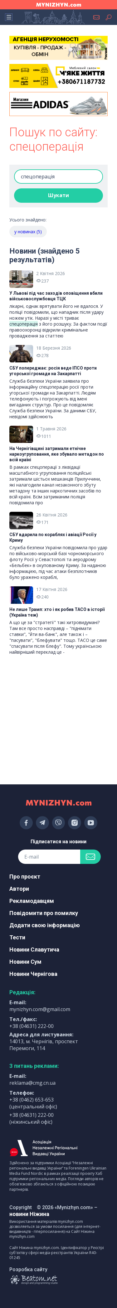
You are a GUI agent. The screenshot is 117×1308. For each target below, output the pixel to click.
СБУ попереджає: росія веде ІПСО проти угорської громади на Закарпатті (53, 371)
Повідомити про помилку (43, 913)
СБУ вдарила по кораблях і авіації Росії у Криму (52, 537)
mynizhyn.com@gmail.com (39, 1009)
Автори (19, 888)
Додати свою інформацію (44, 925)
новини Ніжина (29, 1214)
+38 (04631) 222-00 (31, 1026)
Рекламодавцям (31, 901)
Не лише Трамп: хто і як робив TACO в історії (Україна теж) (57, 612)
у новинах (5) (28, 232)
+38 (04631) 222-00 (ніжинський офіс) (31, 1118)
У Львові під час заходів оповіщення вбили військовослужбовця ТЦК (56, 296)
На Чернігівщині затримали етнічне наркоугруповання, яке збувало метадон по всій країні (56, 454)
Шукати (58, 195)
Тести (17, 937)
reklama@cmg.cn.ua (32, 1082)
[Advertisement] (58, 690)
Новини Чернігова (33, 974)
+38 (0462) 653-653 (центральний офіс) (33, 1103)
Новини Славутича (34, 949)
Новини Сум (25, 961)
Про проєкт (24, 876)
